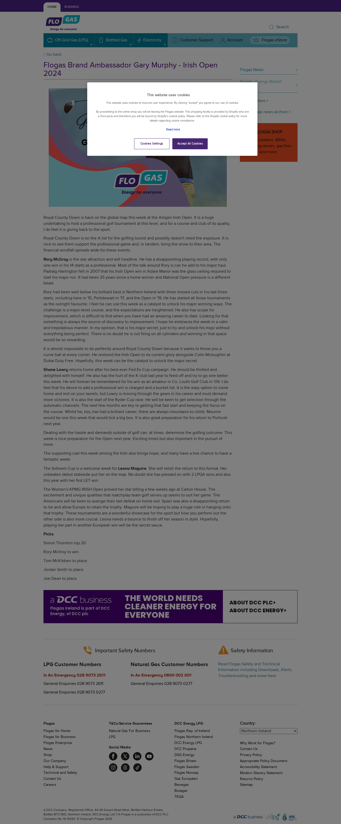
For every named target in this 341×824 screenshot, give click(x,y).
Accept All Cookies (190, 143)
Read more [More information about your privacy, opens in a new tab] (173, 129)
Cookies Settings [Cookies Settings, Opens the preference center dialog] (151, 143)
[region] (172, 119)
